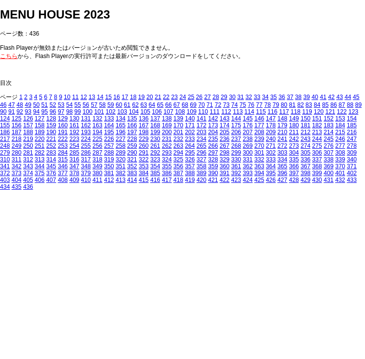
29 (224, 97)
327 (201, 159)
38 (298, 97)
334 (282, 159)
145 (247, 118)
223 (74, 139)
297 (213, 152)
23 (174, 97)
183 (328, 125)
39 (307, 97)
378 (74, 173)
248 (5, 145)
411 (97, 180)
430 (317, 180)
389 (201, 173)
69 (193, 104)
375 (39, 173)
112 (226, 111)
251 (39, 145)
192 (74, 132)
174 (224, 125)
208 (259, 132)
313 (39, 159)
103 (122, 111)
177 (259, 125)
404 (16, 180)
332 (259, 159)
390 (213, 173)
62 (135, 104)
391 (224, 173)
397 (294, 173)
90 (3, 111)
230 (155, 139)
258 (120, 145)
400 (328, 173)
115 (261, 111)
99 (77, 111)
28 (215, 97)
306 (317, 152)
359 (213, 166)
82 (300, 104)
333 (271, 159)
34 (265, 97)
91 (11, 111)
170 (178, 125)
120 (319, 111)
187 (16, 132)
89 (358, 104)
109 (191, 111)
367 (305, 166)
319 (109, 159)
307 (328, 152)
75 (243, 104)
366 (294, 166)
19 (141, 97)
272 (282, 145)
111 (215, 111)
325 (178, 159)
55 (77, 104)
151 (317, 118)
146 (259, 118)
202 (190, 132)
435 (16, 186)
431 (328, 180)
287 (97, 152)
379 (86, 173)
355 (167, 166)
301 (259, 152)
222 (62, 139)
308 (340, 152)
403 (5, 180)
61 (127, 104)
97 (61, 111)
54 (69, 104)
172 (201, 125)
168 (155, 125)
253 (62, 145)
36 (282, 97)
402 (352, 173)
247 (352, 139)
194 (97, 132)
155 (5, 125)
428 (294, 180)
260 (143, 145)
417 (167, 180)
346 (62, 166)
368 (317, 166)
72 (218, 104)
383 (132, 173)
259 (132, 145)
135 (132, 118)
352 (132, 166)
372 (5, 173)
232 (178, 139)
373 (16, 173)
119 (307, 111)
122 (341, 111)
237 (236, 139)
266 (213, 145)
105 (145, 111)
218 (16, 139)
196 (120, 132)
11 (75, 97)
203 (201, 132)
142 (213, 118)
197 (132, 132)
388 (190, 173)
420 (201, 180)
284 (62, 152)
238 (247, 139)
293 (167, 152)
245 (328, 139)
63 (144, 104)
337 (317, 159)
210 (282, 132)
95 (44, 111)
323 (155, 159)
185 (352, 125)
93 (28, 111)
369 (328, 166)
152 (328, 118)
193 (86, 132)
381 (109, 173)
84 (317, 104)
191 (62, 132)
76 (251, 104)
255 (86, 145)
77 (259, 104)
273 (294, 145)
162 (86, 125)
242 (294, 139)
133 (109, 118)
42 (331, 97)
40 (314, 97)
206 (236, 132)
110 (203, 111)
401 (340, 173)
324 (167, 159)
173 (213, 125)
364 (271, 166)
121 (330, 111)
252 (51, 145)
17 (125, 97)
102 (111, 111)
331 (247, 159)
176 (247, 125)
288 (109, 152)
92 (20, 111)
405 (28, 180)
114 (249, 111)
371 (352, 166)
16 (116, 97)
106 (157, 111)
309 (352, 152)
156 (16, 125)
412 (109, 180)
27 (207, 97)
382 (120, 173)
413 (120, 180)
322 (143, 159)
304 (294, 152)
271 (271, 145)
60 (119, 104)
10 (67, 97)
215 (340, 132)
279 (5, 152)
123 (353, 111)
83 (308, 104)
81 (292, 104)
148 (282, 118)
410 (86, 180)
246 (340, 139)
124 (5, 118)
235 (213, 139)
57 (94, 104)
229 (143, 139)
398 (305, 173)
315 (62, 159)
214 (328, 132)
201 (178, 132)
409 (74, 180)
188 (28, 132)
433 (352, 180)
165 (120, 125)
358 (201, 166)
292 (155, 152)
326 (190, 159)
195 (109, 132)
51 (44, 104)
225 (97, 139)
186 (5, 132)
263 (178, 145)
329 (224, 159)
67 (176, 104)
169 (167, 125)
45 (356, 97)
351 (120, 166)
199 (155, 132)
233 (190, 139)
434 (5, 186)
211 (294, 132)
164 (109, 125)
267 (224, 145)
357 (190, 166)
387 (178, 173)
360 (224, 166)
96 (53, 111)
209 (271, 132)
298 (224, 152)
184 (340, 125)
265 (201, 145)
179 (282, 125)
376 (51, 173)
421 (213, 180)
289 (120, 152)
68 (185, 104)
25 (191, 97)
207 (247, 132)
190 (51, 132)
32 (248, 97)
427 (282, 180)
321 (132, 159)
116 (272, 111)
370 (340, 166)
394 (259, 173)
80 (284, 104)
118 (296, 111)
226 (109, 139)
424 (247, 180)
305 (305, 152)
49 (28, 104)
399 (317, 173)
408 (62, 180)
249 (16, 145)
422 (224, 180)
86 (333, 104)
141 (201, 118)
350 (109, 166)
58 (102, 104)
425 (259, 180)
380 (97, 173)
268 (236, 145)
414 (132, 180)
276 (328, 145)
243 (305, 139)
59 (110, 104)
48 (20, 104)
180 (294, 125)
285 (74, 152)
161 (74, 125)
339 (340, 159)
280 (16, 152)
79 (275, 104)
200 (167, 132)
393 (247, 173)
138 (167, 118)
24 (183, 97)
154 (352, 118)
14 (100, 97)
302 (271, 152)
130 (74, 118)
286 (86, 152)
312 (28, 159)
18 (133, 97)
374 (28, 173)
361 (236, 166)
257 (109, 145)
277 (340, 145)
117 (284, 111)
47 (11, 104)
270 (259, 145)
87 (342, 104)
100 (87, 111)
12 (84, 97)
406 (39, 180)
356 (178, 166)
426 (271, 180)
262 (167, 145)
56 (85, 104)
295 (190, 152)
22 (166, 97)
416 (155, 180)
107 (168, 111)
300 (247, 152)
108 (180, 111)
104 (134, 111)
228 (132, 139)
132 (97, 118)
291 (143, 152)
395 (271, 173)
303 (282, 152)
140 (190, 118)
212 (305, 132)
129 (62, 118)
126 (28, 118)
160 (62, 125)
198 (143, 132)
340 (352, 159)
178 (271, 125)
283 (51, 152)
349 (97, 166)
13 (92, 97)
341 (5, 166)
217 (5, 139)
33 (257, 97)
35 (273, 97)
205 (224, 132)
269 (247, 145)
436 (28, 186)
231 (167, 139)
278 (352, 145)
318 (97, 159)
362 (247, 166)
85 (325, 104)
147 (271, 118)
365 (282, 166)
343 (28, 166)
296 (201, 152)
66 (168, 104)
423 (236, 180)
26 (199, 97)
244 (317, 139)
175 (236, 125)
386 (167, 173)
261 (155, 145)
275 (317, 145)
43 (339, 97)
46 (3, 104)
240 (271, 139)
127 (39, 118)
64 (152, 104)
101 (99, 111)
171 (190, 125)
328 (213, 159)
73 (226, 104)
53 (61, 104)
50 (36, 104)
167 (143, 125)
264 (190, 145)
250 (28, 145)
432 (340, 180)
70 (201, 104)
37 (290, 97)
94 (36, 111)
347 (74, 166)
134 (120, 118)
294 (178, 152)
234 (201, 139)
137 (155, 118)
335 (294, 159)
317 (86, 159)
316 (74, 159)
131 (86, 118)
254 (74, 145)
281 (28, 152)
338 (328, 159)
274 (305, 145)
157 (28, 125)
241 (282, 139)
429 (305, 180)
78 (267, 104)
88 (350, 104)
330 (236, 159)
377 (62, 173)
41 (323, 97)
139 (178, 118)
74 (234, 104)
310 (5, 159)
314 (51, 159)
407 (51, 180)
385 (155, 173)
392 (236, 173)
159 (51, 125)
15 (108, 97)
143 (224, 118)
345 (51, 166)
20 (149, 97)
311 (16, 159)
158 (39, 125)
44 (348, 97)
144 (236, 118)
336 (305, 159)
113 (238, 111)
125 (16, 118)
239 (259, 139)
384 (143, 173)
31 (240, 97)
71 (209, 104)
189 (39, 132)
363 (259, 166)
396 (282, 173)
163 (97, 125)
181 (305, 125)
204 (213, 132)
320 (120, 159)
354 (155, 166)
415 (143, 180)
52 (53, 104)
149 (294, 118)
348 (86, 166)
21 (158, 97)
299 (236, 152)
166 (132, 125)
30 (232, 97)
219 (28, 139)
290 (132, 152)
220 (39, 139)
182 (317, 125)
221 (51, 139)
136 (143, 118)
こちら (9, 56)
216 (352, 132)
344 (39, 166)
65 (160, 104)
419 (190, 180)
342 (16, 166)
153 (340, 118)
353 (143, 166)
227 (120, 139)
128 (51, 118)
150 (305, 118)
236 (224, 139)
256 (97, 145)
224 (86, 139)
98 (69, 111)
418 (178, 180)
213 (317, 132)
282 (39, 152)
